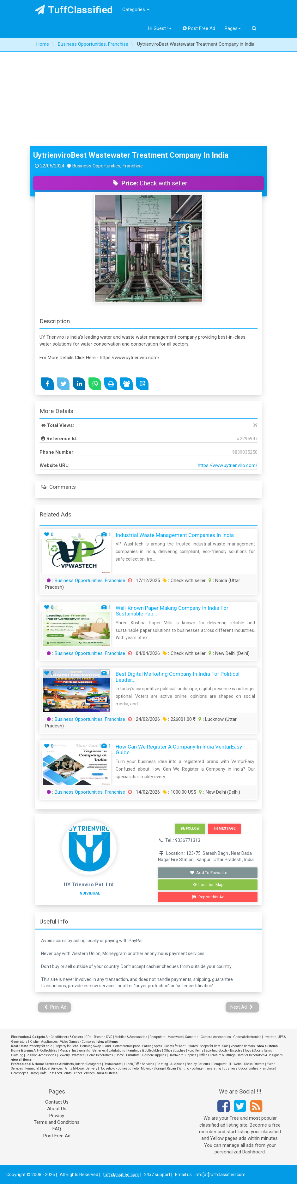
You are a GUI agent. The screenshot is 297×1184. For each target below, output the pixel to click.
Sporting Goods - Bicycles (224, 1050)
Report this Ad (208, 897)
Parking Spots (152, 1046)
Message (224, 828)
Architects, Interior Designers (80, 1064)
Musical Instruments (74, 1050)
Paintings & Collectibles (144, 1050)
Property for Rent (66, 1046)
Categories (135, 9)
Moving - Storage (153, 1068)
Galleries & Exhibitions (108, 1050)
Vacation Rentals (243, 1046)
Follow (190, 828)
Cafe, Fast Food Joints (56, 1073)
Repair (171, 1068)
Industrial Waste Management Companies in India (175, 535)
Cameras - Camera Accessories (208, 1037)
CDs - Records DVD (98, 1037)
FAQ (56, 1129)
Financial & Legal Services (44, 1068)
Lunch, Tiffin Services (139, 1064)
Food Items (195, 1050)
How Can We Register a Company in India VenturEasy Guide (179, 750)
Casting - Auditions (170, 1064)
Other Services (84, 1073)
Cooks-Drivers (254, 1064)
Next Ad (241, 1007)
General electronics (247, 1037)
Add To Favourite (208, 872)
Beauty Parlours (198, 1064)
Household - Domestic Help (119, 1068)
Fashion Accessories (41, 1055)
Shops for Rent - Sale (214, 1046)
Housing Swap (90, 1046)
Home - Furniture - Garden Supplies (140, 1055)
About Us (56, 1108)
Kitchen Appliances (44, 1041)
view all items (107, 1041)
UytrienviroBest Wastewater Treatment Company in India (130, 155)
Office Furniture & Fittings (217, 1055)
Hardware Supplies (182, 1055)
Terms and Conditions (57, 1122)
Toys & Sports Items (258, 1050)
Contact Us (57, 1102)
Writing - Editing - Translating (200, 1068)
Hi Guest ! (160, 28)
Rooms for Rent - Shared (181, 1046)
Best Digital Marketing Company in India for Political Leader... (177, 677)
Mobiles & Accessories (131, 1037)
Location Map (208, 884)
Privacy (56, 1115)
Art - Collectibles (45, 1050)
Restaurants (113, 1064)
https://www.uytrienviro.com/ (228, 465)
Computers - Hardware (166, 1037)
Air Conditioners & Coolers (64, 1037)
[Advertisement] (148, 99)
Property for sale (40, 1046)
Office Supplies (174, 1050)
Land (107, 1046)
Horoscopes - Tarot (24, 1073)
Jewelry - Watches (71, 1055)
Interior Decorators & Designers (260, 1055)
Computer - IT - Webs (227, 1064)
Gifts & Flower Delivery (81, 1068)
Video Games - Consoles (77, 1041)
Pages (233, 28)
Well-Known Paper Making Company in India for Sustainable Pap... (172, 611)
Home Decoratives (100, 1055)
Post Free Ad (199, 28)
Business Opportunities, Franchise (90, 580)
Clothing (17, 1055)
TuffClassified (74, 10)
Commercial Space (126, 1046)
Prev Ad (55, 1007)
